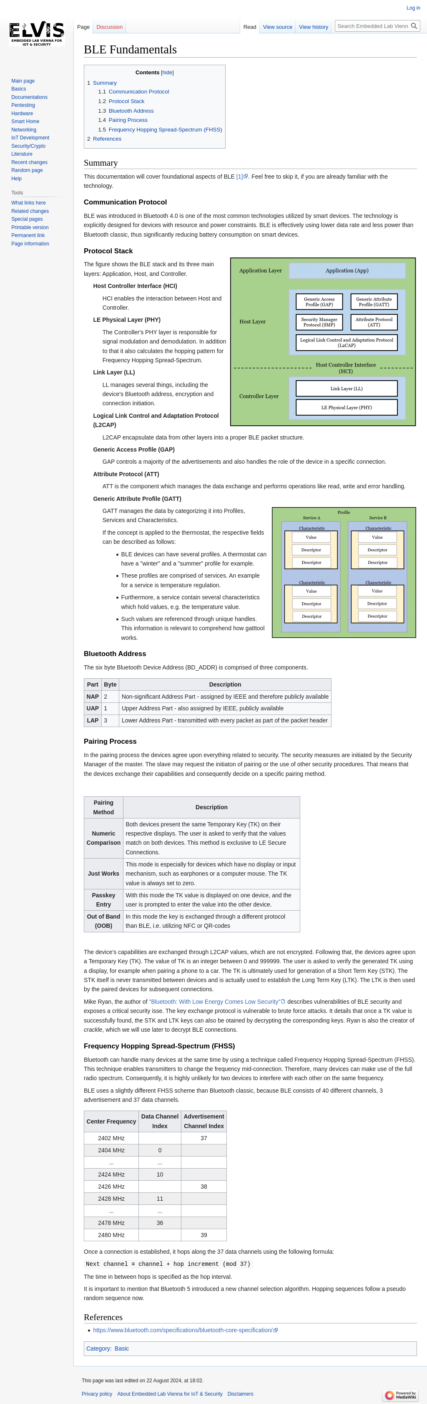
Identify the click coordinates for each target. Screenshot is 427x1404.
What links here (28, 203)
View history (313, 27)
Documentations (29, 97)
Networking (23, 130)
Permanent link (28, 235)
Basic (122, 1348)
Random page (27, 170)
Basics (18, 89)
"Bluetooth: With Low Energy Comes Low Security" (214, 1001)
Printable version (29, 227)
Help (16, 179)
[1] (239, 176)
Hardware (22, 113)
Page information (30, 244)
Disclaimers (241, 1393)
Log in (413, 8)
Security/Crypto (28, 146)
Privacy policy (97, 1393)
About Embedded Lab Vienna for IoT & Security (169, 1393)
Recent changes (29, 162)
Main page (23, 81)
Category (98, 1348)
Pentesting (23, 105)
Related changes (30, 211)
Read (250, 27)
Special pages (27, 219)
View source (278, 27)
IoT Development (30, 138)
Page (83, 27)
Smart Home (25, 121)
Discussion (109, 27)
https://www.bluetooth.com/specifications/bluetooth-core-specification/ (182, 1329)
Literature (22, 154)
